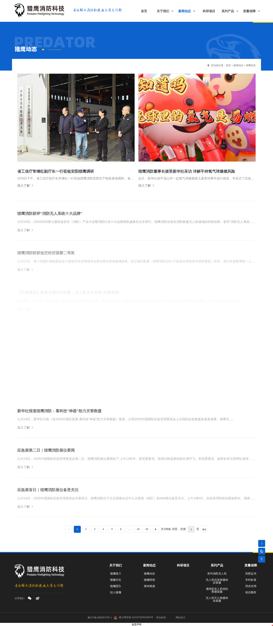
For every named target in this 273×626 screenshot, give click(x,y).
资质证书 (250, 573)
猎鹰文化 (115, 579)
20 (147, 529)
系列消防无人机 (217, 573)
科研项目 (183, 565)
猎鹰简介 (115, 573)
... (129, 529)
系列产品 (217, 565)
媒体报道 (149, 586)
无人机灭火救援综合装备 (217, 599)
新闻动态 (238, 65)
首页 (228, 65)
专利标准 (250, 579)
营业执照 (161, 617)
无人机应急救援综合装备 (217, 581)
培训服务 (250, 592)
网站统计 (180, 617)
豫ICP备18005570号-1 (100, 617)
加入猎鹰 (115, 592)
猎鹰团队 (115, 586)
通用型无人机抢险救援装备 (217, 590)
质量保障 (250, 565)
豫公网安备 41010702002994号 (133, 617)
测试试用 (250, 586)
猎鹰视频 (149, 579)
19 (138, 529)
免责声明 (136, 624)
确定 (204, 529)
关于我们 (115, 565)
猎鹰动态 (251, 65)
